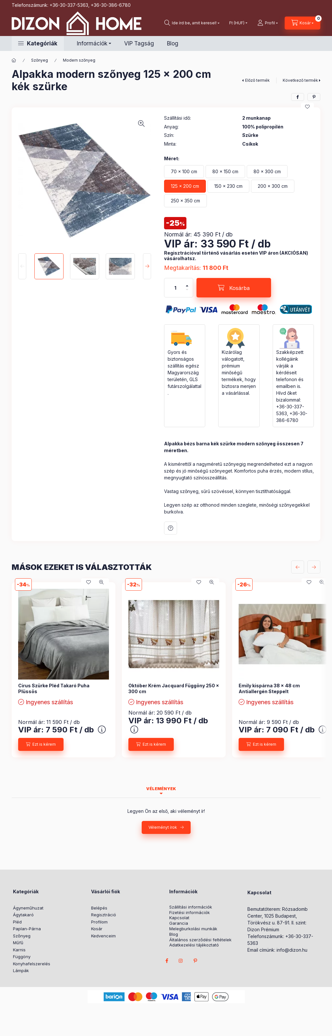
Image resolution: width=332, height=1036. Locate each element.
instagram (180, 960)
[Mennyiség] (175, 287)
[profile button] (268, 23)
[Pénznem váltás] (236, 23)
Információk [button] (92, 43)
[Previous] (22, 266)
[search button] (192, 23)
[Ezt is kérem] (41, 744)
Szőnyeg (39, 60)
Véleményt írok (162, 827)
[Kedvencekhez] (307, 107)
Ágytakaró (23, 914)
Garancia (178, 923)
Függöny (21, 956)
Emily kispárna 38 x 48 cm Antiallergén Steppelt (269, 688)
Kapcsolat (179, 917)
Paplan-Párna (27, 928)
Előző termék (257, 80)
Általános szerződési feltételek (200, 939)
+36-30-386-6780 (111, 5)
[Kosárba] (233, 287)
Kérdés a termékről (170, 528)
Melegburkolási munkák (193, 928)
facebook (166, 960)
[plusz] (187, 286)
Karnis (19, 949)
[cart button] (302, 23)
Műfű (18, 942)
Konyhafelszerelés (31, 963)
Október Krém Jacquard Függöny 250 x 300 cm (173, 688)
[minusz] (187, 290)
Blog (172, 43)
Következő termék (300, 80)
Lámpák (21, 970)
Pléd (17, 921)
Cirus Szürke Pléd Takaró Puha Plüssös (53, 688)
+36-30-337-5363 (69, 5)
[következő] (313, 566)
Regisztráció (103, 914)
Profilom (99, 921)
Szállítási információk (190, 907)
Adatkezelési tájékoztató (194, 945)
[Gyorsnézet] (101, 582)
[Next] (147, 266)
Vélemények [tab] (161, 788)
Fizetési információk (189, 912)
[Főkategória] (14, 60)
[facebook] (297, 97)
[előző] (297, 566)
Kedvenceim (103, 935)
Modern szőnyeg (79, 60)
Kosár (96, 928)
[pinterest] (313, 97)
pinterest (195, 960)
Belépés (99, 907)
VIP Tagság (139, 43)
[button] (38, 43)
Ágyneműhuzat (28, 907)
